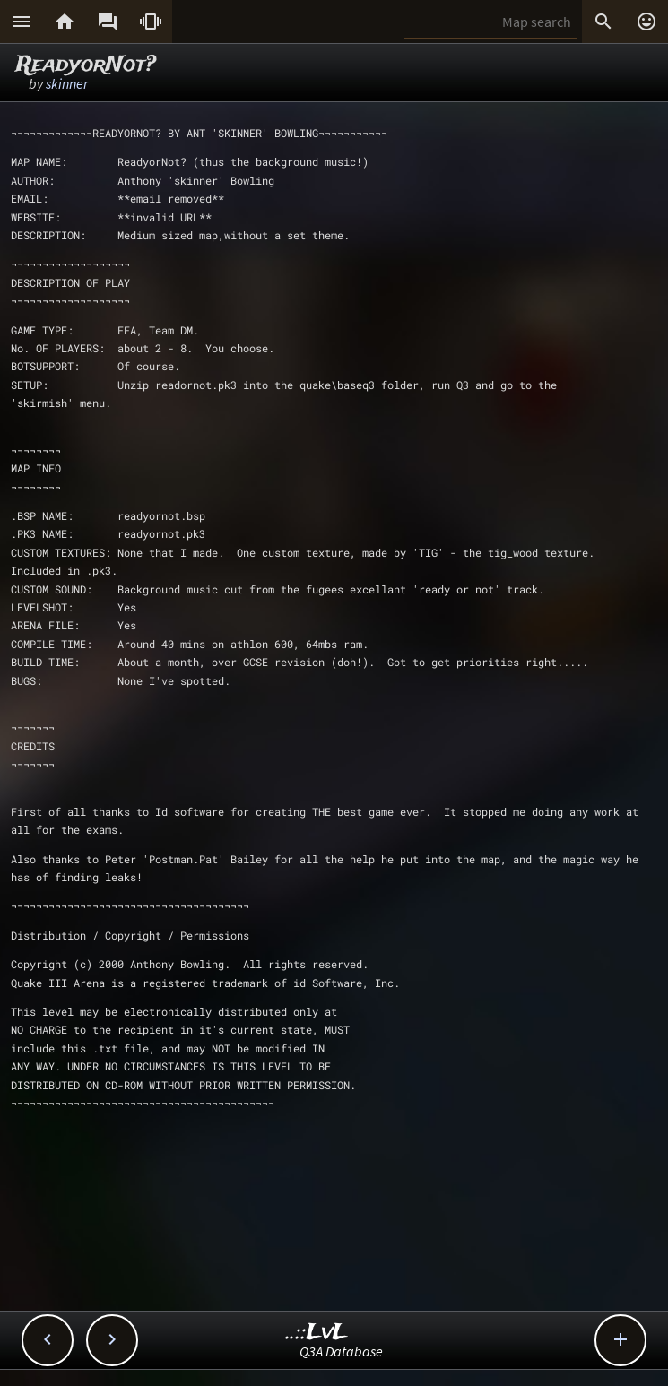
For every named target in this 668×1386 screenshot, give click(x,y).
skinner (67, 83)
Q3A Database (341, 1351)
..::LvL (317, 1332)
